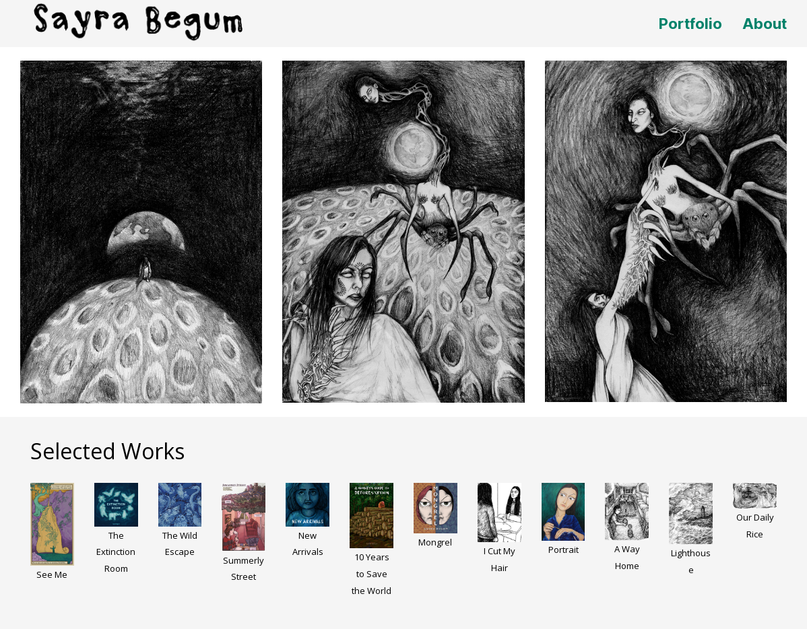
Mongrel (435, 542)
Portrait (563, 549)
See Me (51, 574)
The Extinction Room (115, 552)
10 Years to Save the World (371, 574)
